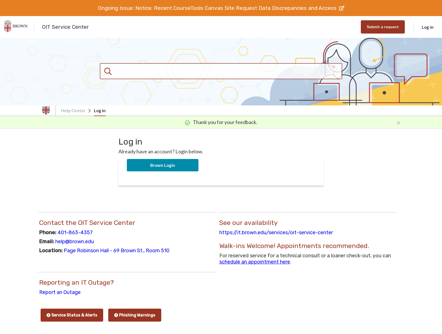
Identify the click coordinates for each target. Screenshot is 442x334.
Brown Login (162, 165)
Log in (428, 27)
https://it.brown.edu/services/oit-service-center (276, 232)
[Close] (398, 122)
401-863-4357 (75, 232)
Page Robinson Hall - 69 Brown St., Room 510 (116, 250)
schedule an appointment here (254, 262)
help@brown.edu (74, 241)
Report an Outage (60, 292)
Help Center (73, 110)
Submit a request (383, 26)
